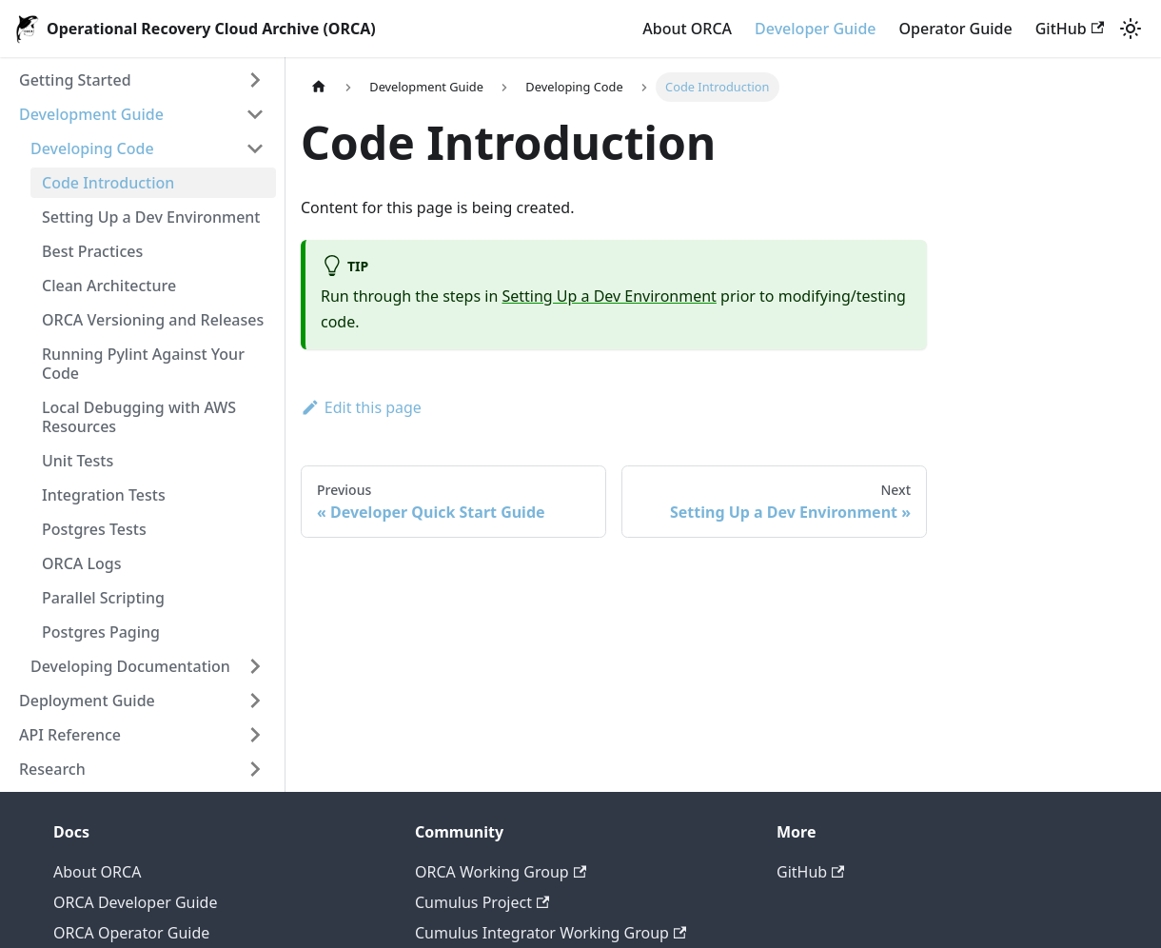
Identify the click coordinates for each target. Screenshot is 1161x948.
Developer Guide (815, 28)
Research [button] (52, 769)
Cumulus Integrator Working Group (550, 932)
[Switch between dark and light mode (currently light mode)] (1130, 28)
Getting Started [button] (75, 79)
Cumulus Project (482, 902)
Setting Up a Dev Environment (151, 217)
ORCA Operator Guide (131, 932)
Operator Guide (956, 28)
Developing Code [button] (92, 148)
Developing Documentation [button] (130, 666)
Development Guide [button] (91, 114)
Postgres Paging (101, 632)
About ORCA (687, 28)
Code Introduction (108, 182)
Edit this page (361, 407)
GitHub (1069, 28)
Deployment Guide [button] (87, 700)
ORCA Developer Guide (135, 902)
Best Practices (92, 251)
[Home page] (319, 87)
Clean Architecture (109, 285)
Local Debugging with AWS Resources (139, 417)
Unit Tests (77, 460)
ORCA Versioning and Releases (153, 319)
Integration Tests (104, 494)
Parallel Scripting (103, 597)
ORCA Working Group (500, 871)
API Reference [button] (70, 734)
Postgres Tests (94, 529)
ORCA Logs (81, 563)
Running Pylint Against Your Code (143, 364)
